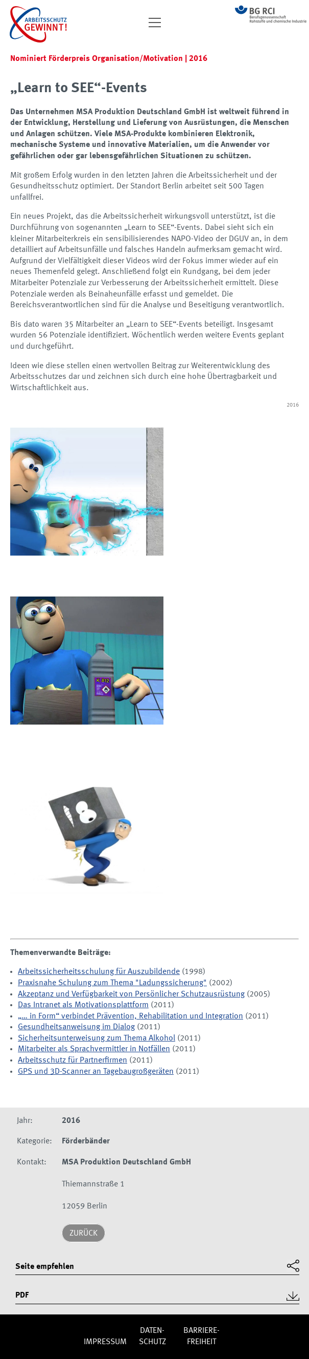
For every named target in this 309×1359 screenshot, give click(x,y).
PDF (22, 1295)
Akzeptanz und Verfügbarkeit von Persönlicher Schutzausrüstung (131, 994)
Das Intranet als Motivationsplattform (83, 1005)
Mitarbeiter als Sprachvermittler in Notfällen (94, 1049)
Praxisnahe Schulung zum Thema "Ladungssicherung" (112, 983)
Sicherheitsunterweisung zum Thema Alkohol (96, 1038)
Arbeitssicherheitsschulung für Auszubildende (99, 972)
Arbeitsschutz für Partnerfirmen (72, 1060)
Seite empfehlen (44, 1267)
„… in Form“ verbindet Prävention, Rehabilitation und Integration (130, 1016)
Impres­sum (105, 1342)
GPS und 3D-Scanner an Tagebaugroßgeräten (96, 1072)
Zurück (83, 1233)
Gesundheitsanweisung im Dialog (76, 1027)
